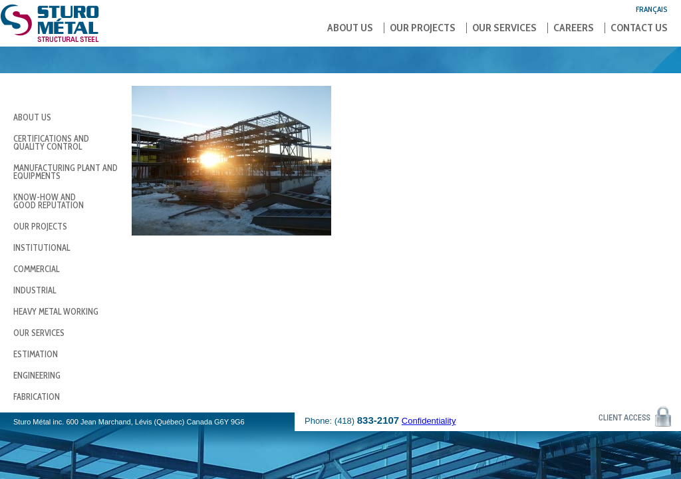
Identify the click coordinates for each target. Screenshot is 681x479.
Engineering (37, 375)
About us (350, 28)
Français (652, 9)
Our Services (504, 28)
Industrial (34, 290)
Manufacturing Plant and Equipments (65, 171)
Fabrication (36, 396)
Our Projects (423, 28)
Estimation (35, 354)
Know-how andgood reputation (48, 201)
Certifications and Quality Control (51, 142)
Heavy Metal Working (55, 311)
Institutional (41, 247)
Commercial (36, 268)
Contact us (639, 28)
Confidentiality (429, 421)
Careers (573, 28)
